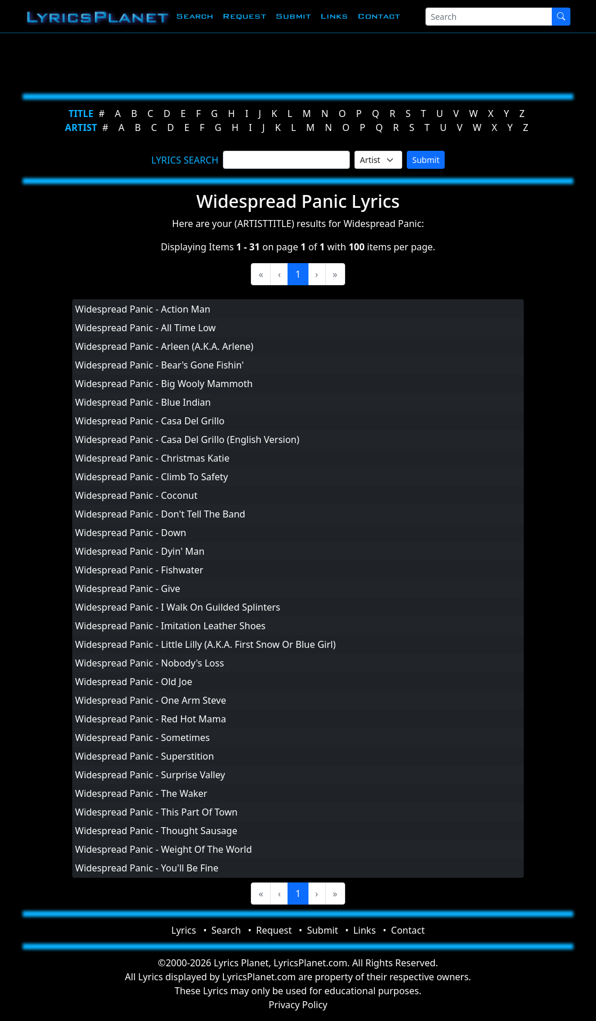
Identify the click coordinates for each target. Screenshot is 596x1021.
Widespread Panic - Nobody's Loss (149, 663)
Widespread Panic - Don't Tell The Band (160, 514)
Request (244, 16)
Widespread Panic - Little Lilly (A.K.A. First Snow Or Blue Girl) (205, 644)
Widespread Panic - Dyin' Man (139, 551)
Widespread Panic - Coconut (136, 495)
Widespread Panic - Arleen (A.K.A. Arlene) (164, 346)
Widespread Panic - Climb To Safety (151, 476)
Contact (378, 16)
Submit (293, 16)
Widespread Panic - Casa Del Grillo (150, 420)
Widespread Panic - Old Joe (133, 681)
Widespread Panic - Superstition (144, 756)
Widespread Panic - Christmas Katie (152, 458)
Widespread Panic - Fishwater (139, 569)
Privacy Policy (298, 1004)
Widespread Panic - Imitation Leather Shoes (170, 625)
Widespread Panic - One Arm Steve (150, 700)
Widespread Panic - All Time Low (145, 327)
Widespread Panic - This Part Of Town (156, 812)
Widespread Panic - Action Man (142, 309)
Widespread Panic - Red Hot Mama (150, 718)
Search (194, 16)
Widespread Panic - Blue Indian (143, 402)
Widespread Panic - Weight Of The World (163, 849)
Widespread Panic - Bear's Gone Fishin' (159, 365)
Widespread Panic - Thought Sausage (156, 830)
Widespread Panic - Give (127, 588)
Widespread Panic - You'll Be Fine (146, 868)
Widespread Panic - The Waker (141, 793)
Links (334, 16)
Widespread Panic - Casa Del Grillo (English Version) (187, 439)
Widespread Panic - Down (130, 532)
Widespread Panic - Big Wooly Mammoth (164, 383)
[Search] (488, 17)
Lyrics (183, 930)
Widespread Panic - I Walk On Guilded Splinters (177, 607)
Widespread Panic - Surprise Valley (150, 774)
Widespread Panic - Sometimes (142, 737)
